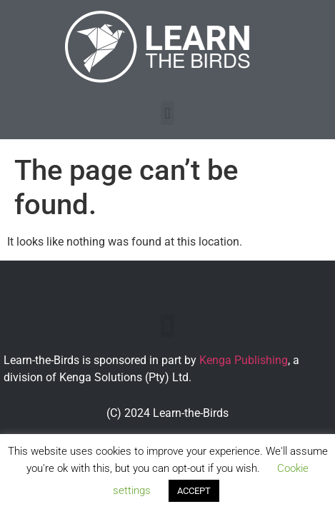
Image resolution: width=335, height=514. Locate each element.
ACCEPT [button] (194, 490)
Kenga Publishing (243, 360)
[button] (167, 113)
